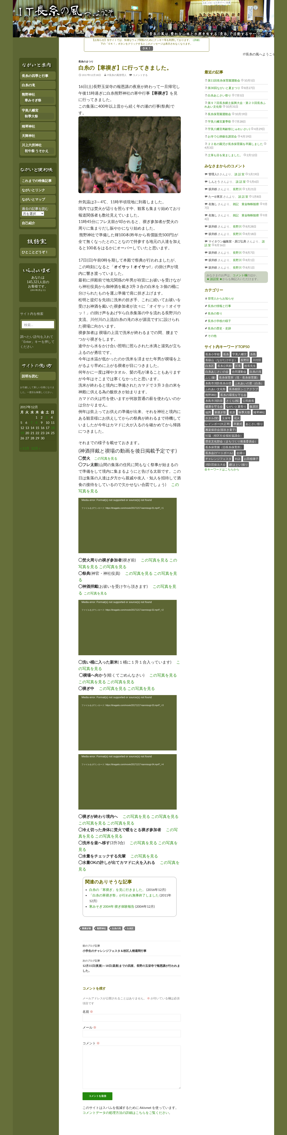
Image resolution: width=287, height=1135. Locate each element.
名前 (88, 1011)
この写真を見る (106, 458)
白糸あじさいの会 (217, 371)
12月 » (35, 448)
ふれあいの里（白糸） (249, 383)
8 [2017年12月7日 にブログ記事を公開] (36, 422)
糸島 (253, 354)
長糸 (226, 354)
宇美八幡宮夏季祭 (219, 121)
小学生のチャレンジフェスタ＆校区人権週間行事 (132, 947)
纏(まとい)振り (238, 464)
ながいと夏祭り (236, 406)
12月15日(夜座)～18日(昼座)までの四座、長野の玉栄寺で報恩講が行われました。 (132, 965)
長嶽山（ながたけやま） (221, 360)
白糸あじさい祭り (219, 95)
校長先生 (250, 366)
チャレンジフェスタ (218, 458)
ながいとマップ (33, 199)
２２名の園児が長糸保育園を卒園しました (235, 144)
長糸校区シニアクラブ (243, 389)
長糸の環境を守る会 (233, 395)
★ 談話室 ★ (214, 279)
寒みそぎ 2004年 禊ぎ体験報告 (111, 906)
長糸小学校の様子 (219, 321)
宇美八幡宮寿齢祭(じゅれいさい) (229, 129)
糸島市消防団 (214, 400)
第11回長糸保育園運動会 (224, 80)
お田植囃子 (251, 458)
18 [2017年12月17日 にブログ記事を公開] (53, 428)
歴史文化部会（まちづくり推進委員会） (231, 441)
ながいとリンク (33, 190)
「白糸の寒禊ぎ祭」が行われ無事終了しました (124, 895)
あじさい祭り (254, 424)
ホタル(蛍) (212, 418)
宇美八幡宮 (239, 354)
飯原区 (254, 406)
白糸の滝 (116, 928)
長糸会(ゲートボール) (219, 453)
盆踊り (240, 453)
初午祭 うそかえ (37, 151)
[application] (127, 525)
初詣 (238, 458)
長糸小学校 (212, 354)
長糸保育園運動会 (219, 114)
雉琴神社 (259, 412)
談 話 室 (239, 174)
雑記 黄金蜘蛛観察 (245, 204)
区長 (238, 366)
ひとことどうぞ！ (35, 252)
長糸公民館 (224, 366)
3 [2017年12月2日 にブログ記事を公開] (46, 417)
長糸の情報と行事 (219, 306)
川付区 (257, 360)
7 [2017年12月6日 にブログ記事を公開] (31, 422)
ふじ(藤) (210, 377)
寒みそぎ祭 (33, 100)
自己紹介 (28, 223)
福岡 (208, 412)
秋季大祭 (244, 412)
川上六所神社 (32, 145)
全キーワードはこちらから (221, 469)
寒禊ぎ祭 (86, 928)
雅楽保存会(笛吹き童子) (220, 429)
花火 (237, 418)
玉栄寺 (226, 418)
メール (89, 1027)
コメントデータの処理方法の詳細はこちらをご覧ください (126, 1112)
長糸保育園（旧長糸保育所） (224, 447)
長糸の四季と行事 (35, 76)
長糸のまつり (85, 61)
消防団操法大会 (215, 464)
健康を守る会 (214, 406)
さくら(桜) (232, 400)
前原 (232, 412)
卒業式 (237, 424)
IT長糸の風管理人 (116, 75)
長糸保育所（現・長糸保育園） (239, 377)
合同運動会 (239, 371)
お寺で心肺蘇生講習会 (222, 136)
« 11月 (24, 448)
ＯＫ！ (146, 48)
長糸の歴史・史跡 (219, 328)
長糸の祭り (215, 313)
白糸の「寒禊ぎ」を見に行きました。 (117, 889)
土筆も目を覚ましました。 (225, 155)
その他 (212, 335)
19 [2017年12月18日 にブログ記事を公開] (22, 433)
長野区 (245, 360)
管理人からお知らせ (221, 298)
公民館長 (248, 400)
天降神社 (28, 136)
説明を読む (30, 376)
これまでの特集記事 (37, 181)
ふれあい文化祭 (215, 389)
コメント (91, 1043)
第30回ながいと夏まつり (224, 88)
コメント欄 (240, 275)
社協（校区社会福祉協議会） (224, 435)
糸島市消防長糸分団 (218, 383)
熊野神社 (101, 928)
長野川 (237, 189)
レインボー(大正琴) (217, 424)
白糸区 (130, 928)
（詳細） (196, 39)
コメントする (140, 75)
